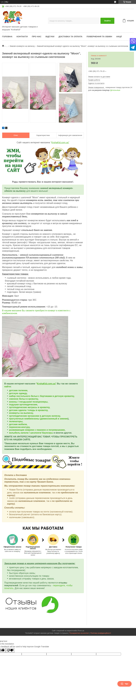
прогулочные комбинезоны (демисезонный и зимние (38, 418)
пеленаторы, (16, 421)
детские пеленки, (18, 390)
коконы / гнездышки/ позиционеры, (28, 402)
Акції (119, 36)
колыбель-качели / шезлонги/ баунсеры (31, 433)
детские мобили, (18, 424)
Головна (7, 36)
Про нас (36, 36)
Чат (124, 684)
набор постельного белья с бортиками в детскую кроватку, (42, 396)
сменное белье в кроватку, (24, 399)
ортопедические (18, 407)
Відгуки (50, 36)
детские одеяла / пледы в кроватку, (28, 410)
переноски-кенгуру (19, 427)
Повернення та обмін (99, 36)
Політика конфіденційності (100, 633)
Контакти (22, 36)
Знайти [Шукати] (107, 21)
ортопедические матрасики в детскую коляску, (35, 416)
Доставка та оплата (70, 36)
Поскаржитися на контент (79, 633)
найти (7, 386)
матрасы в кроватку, (39, 407)
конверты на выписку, (21, 413)
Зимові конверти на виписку (22, 46)
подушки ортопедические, (23, 404)
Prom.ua (81, 631)
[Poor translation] (10, 650)
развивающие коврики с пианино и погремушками (37, 430)
